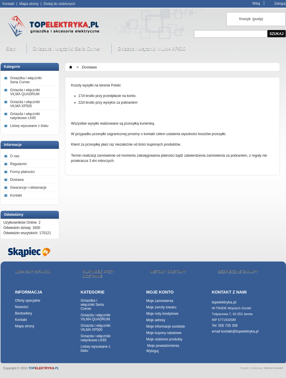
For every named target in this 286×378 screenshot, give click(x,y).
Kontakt (9, 4)
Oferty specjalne (28, 300)
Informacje (13, 145)
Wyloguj (152, 351)
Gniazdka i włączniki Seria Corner (67, 50)
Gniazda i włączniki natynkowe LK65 (25, 116)
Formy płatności (22, 172)
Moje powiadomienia (162, 346)
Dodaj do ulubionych (59, 4)
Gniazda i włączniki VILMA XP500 (152, 50)
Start (11, 50)
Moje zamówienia (159, 301)
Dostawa (17, 180)
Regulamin (18, 164)
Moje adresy (155, 320)
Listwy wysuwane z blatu (29, 126)
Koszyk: (251, 19)
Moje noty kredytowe (162, 314)
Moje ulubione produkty (164, 339)
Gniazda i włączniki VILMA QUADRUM (25, 92)
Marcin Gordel (273, 368)
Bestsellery (23, 313)
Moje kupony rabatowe (164, 333)
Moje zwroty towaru (161, 307)
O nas (15, 156)
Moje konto (160, 292)
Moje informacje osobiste (165, 326)
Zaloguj (279, 3)
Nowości (21, 307)
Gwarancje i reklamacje (28, 188)
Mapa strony (28, 4)
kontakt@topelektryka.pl (240, 331)
